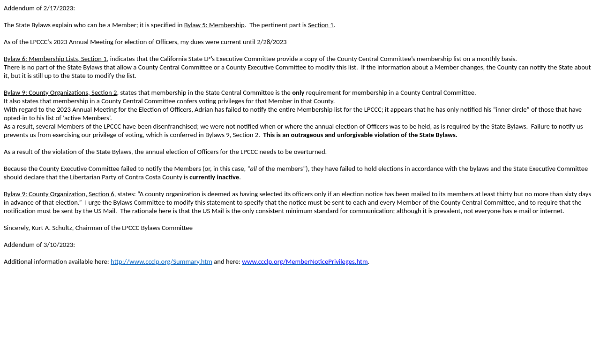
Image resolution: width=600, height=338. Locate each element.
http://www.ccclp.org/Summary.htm (161, 261)
